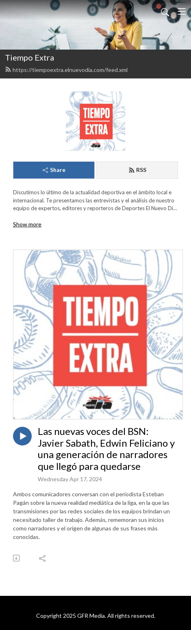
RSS (137, 169)
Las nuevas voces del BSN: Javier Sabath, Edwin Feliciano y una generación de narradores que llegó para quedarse (106, 449)
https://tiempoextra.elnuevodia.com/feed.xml (66, 69)
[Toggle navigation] (181, 11)
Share (54, 169)
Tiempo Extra (29, 57)
